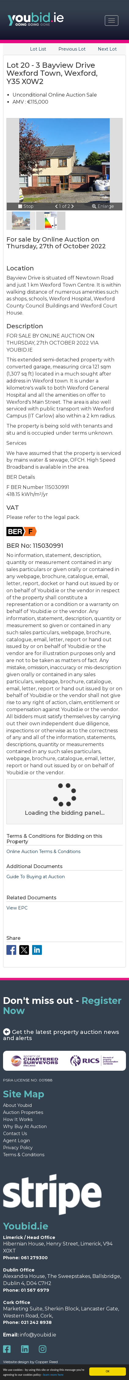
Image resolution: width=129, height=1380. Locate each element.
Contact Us (15, 1133)
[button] (57, 206)
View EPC (17, 908)
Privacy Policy (18, 1147)
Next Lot (107, 49)
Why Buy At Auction (25, 1126)
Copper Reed (46, 1361)
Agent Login (16, 1140)
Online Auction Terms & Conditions (43, 851)
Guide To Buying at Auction (35, 876)
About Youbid (17, 1105)
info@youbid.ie (38, 1335)
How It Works (17, 1119)
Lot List (38, 49)
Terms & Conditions (23, 1154)
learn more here (53, 1375)
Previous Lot (72, 49)
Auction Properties (23, 1112)
